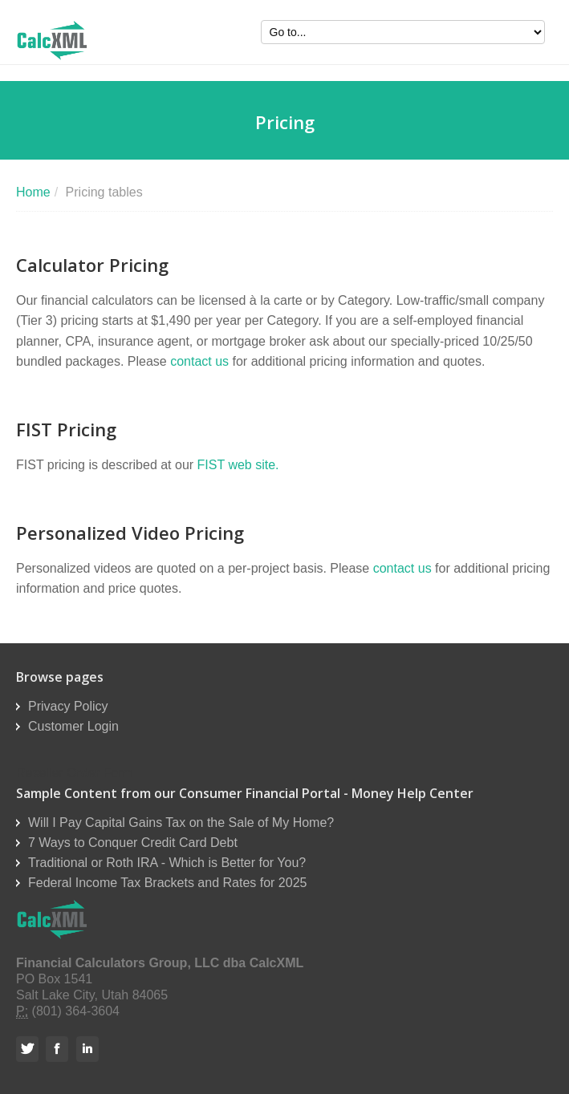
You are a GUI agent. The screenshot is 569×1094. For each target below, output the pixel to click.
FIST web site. (238, 465)
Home (33, 192)
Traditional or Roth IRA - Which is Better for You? (167, 862)
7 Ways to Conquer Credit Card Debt (133, 842)
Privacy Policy (68, 706)
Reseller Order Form (74, 773)
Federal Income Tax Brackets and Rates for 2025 (167, 882)
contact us (199, 361)
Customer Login (73, 726)
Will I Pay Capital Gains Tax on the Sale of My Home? (181, 822)
